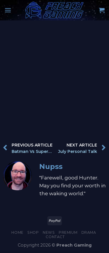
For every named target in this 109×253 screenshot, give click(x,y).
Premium (68, 232)
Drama (88, 232)
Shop (33, 232)
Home (17, 232)
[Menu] (7, 10)
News (49, 232)
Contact (55, 237)
